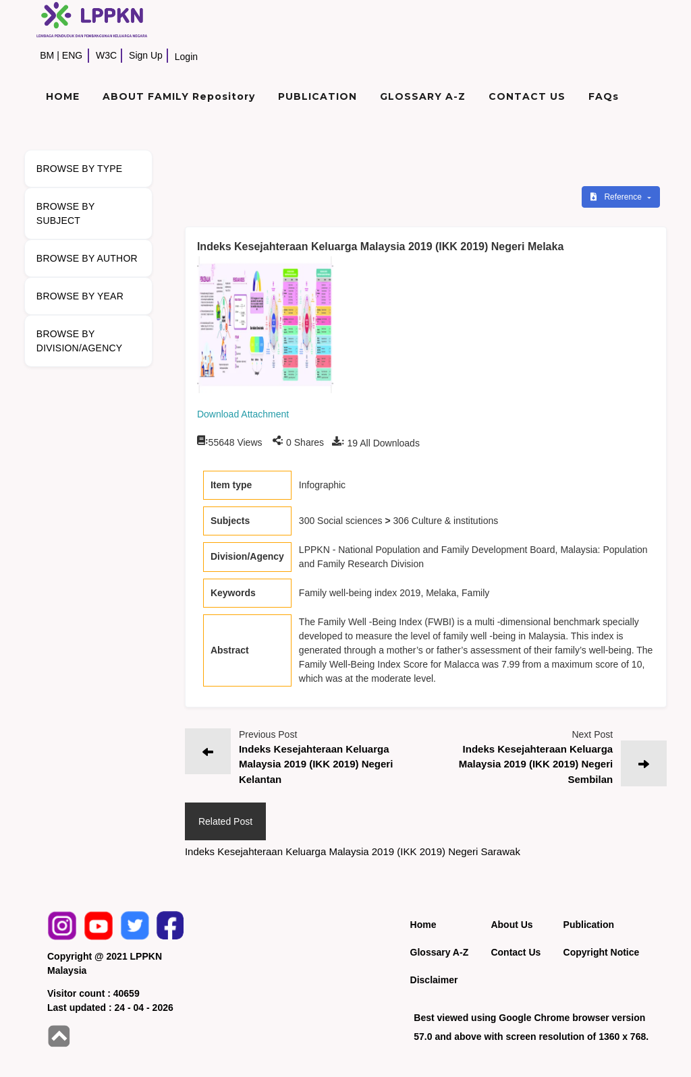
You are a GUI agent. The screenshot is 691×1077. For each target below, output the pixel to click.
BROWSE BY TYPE (79, 168)
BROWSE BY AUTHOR (87, 258)
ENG (72, 55)
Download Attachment (243, 414)
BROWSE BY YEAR (79, 296)
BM (47, 55)
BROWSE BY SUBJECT (65, 213)
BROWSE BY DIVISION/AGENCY (79, 340)
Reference (617, 197)
